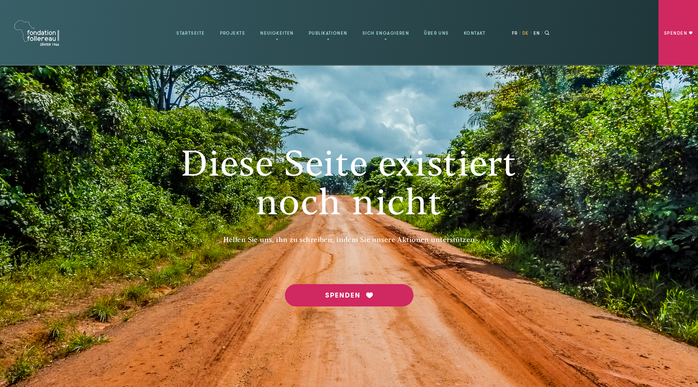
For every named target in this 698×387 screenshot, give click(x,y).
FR (515, 33)
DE (525, 33)
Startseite (190, 33)
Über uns (436, 33)
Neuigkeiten (277, 33)
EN (537, 33)
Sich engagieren (385, 33)
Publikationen (328, 33)
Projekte (233, 33)
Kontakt (475, 33)
